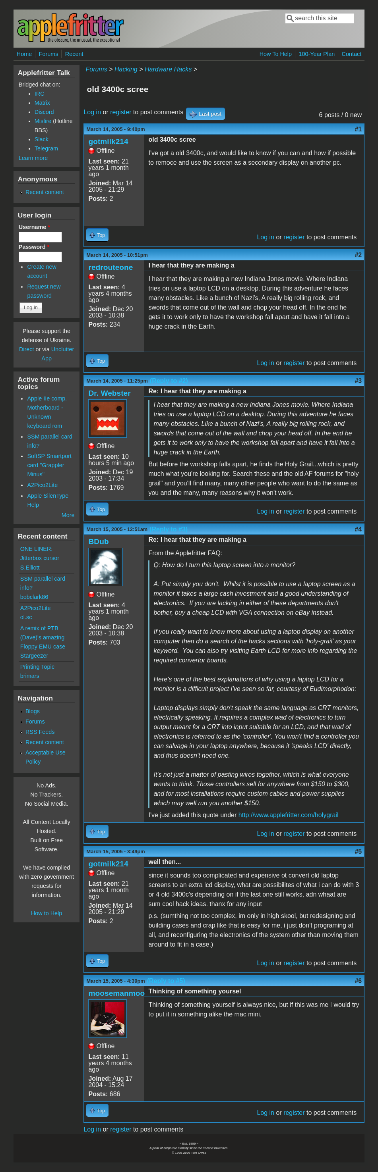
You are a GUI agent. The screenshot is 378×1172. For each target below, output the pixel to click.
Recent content (44, 192)
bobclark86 (34, 597)
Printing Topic (37, 667)
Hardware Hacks (168, 69)
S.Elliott (30, 567)
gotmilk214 (108, 141)
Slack (41, 139)
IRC (40, 93)
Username (34, 227)
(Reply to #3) (168, 529)
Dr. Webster (109, 393)
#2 (358, 255)
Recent (74, 54)
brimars (29, 676)
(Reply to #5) (166, 981)
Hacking (126, 69)
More (68, 515)
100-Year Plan (317, 54)
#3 (358, 380)
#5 (358, 851)
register (120, 112)
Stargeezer (34, 655)
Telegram (46, 148)
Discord (44, 112)
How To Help (276, 54)
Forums (48, 54)
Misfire (43, 121)
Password (34, 247)
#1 (358, 129)
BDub (98, 541)
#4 (358, 529)
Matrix (42, 103)
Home (24, 54)
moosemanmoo (116, 993)
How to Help (46, 913)
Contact (352, 54)
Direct (26, 349)
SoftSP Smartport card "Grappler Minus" (49, 465)
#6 (358, 981)
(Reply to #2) (169, 380)
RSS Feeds (40, 732)
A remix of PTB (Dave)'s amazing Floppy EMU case (43, 637)
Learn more (33, 158)
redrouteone (110, 267)
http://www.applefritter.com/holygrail (288, 815)
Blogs (32, 711)
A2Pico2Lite (42, 485)
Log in (92, 112)
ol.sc (26, 617)
